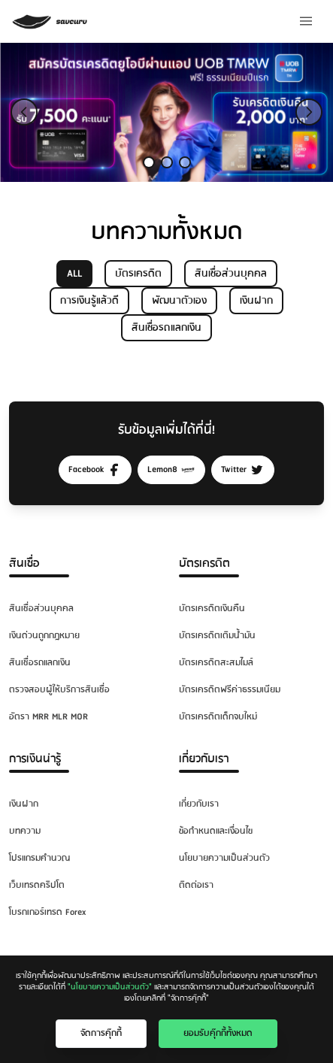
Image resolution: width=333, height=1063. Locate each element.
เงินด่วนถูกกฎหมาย (44, 636)
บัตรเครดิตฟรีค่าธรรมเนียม (229, 690)
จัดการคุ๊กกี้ (101, 1033)
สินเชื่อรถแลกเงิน (166, 328)
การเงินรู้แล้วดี (89, 301)
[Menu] (306, 21)
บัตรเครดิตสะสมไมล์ (216, 663)
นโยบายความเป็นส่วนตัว (224, 858)
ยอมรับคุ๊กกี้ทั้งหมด (218, 1033)
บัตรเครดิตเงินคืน (212, 608)
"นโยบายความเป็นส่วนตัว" (110, 987)
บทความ (25, 831)
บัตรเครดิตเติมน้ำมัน (217, 636)
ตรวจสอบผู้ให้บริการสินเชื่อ (59, 690)
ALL (74, 274)
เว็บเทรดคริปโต (37, 885)
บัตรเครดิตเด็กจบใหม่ (218, 717)
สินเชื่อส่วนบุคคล (231, 274)
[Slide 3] (184, 162)
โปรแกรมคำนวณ (39, 858)
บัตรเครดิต (138, 274)
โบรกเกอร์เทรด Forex (47, 912)
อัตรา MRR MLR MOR (48, 717)
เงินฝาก (256, 301)
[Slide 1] (148, 162)
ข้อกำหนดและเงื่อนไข (216, 831)
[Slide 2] (166, 162)
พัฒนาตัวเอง (179, 301)
